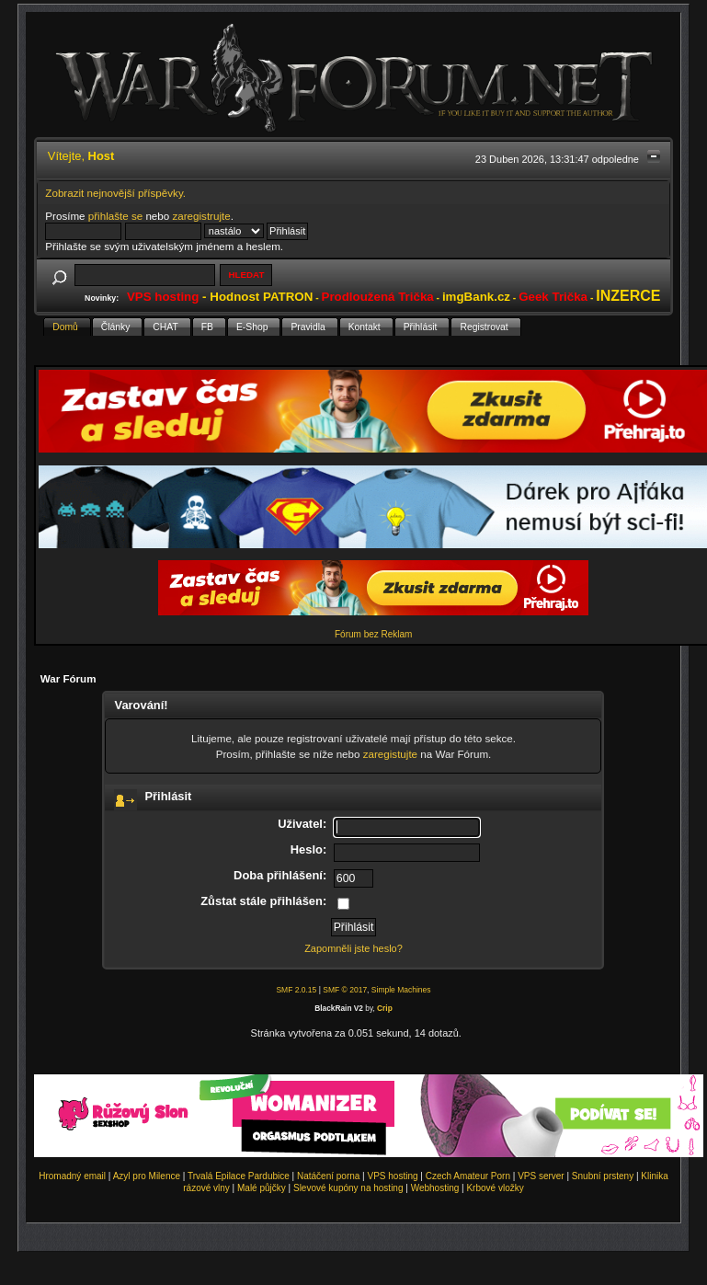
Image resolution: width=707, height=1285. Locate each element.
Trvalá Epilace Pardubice (239, 1176)
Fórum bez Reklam (373, 634)
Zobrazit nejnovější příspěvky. (115, 193)
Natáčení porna (328, 1176)
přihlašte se (115, 216)
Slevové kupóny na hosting (348, 1188)
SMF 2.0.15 (296, 989)
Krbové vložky (494, 1188)
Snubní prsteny (602, 1176)
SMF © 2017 (345, 989)
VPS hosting (393, 1176)
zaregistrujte (201, 216)
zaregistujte (390, 754)
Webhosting (435, 1188)
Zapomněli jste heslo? (353, 948)
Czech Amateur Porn (468, 1176)
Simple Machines (401, 989)
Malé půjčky (261, 1188)
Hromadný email (72, 1176)
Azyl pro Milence (146, 1176)
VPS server (541, 1176)
